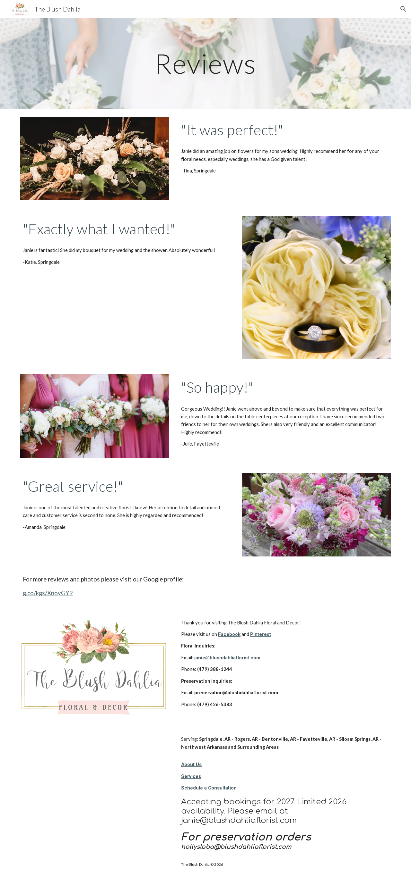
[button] (403, 9)
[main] (205, 63)
